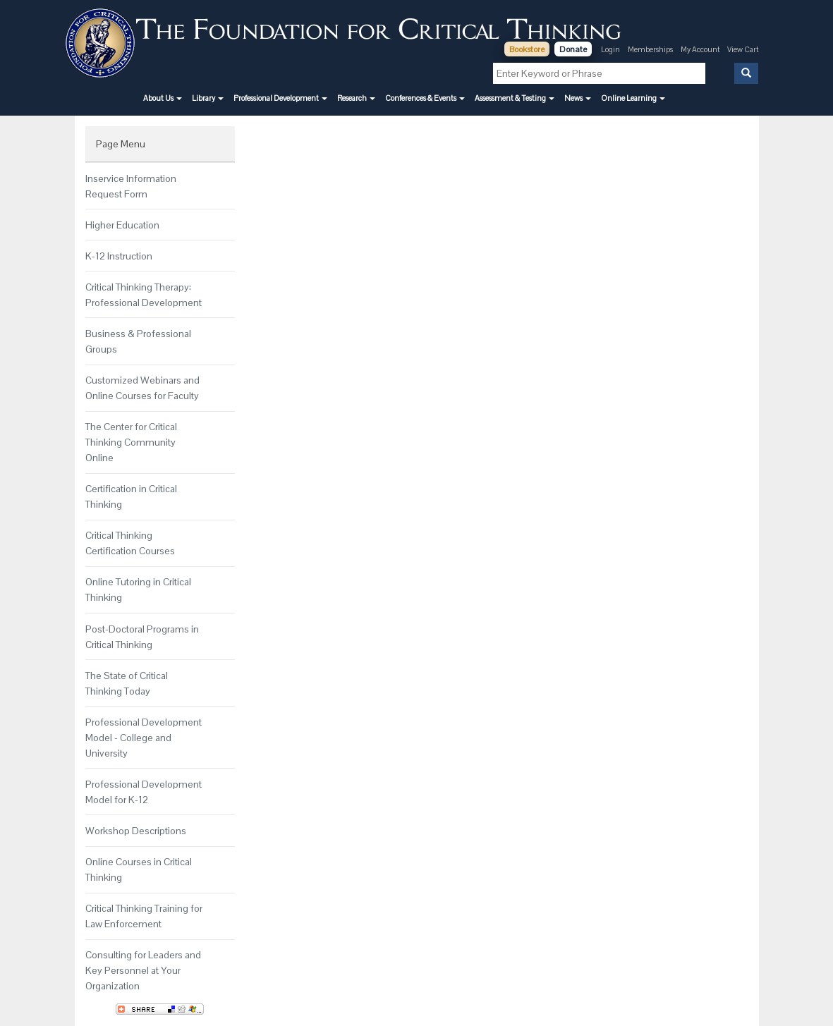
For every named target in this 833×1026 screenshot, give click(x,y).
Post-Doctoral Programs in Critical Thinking (142, 637)
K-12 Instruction (118, 256)
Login (610, 49)
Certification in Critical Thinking (131, 496)
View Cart (743, 49)
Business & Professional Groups (138, 341)
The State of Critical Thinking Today (126, 683)
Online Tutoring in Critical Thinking (138, 589)
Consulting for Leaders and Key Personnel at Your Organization (143, 970)
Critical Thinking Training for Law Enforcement (143, 916)
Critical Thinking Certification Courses (130, 543)
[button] (162, 98)
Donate (573, 49)
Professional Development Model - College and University (143, 737)
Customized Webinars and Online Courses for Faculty (142, 388)
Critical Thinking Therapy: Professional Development (143, 295)
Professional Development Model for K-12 (143, 792)
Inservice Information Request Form (130, 186)
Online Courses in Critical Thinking (138, 869)
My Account (701, 49)
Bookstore (527, 49)
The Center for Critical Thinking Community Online (131, 442)
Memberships (650, 49)
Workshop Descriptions (135, 830)
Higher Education (122, 225)
